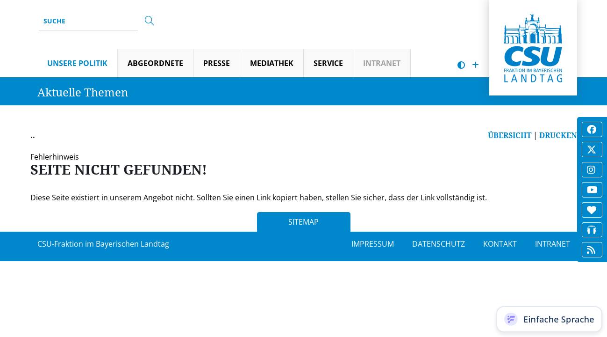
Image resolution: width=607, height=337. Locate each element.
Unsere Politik (77, 63)
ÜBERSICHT (509, 135)
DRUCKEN (558, 135)
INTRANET (552, 244)
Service (328, 63)
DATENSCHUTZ (438, 244)
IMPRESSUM (372, 244)
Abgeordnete (155, 63)
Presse (216, 63)
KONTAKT (500, 244)
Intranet (381, 63)
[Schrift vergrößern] (475, 65)
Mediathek (271, 63)
